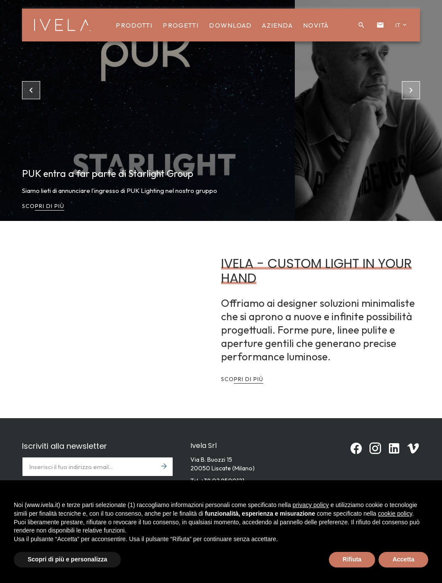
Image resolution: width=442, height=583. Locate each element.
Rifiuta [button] (352, 559)
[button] (361, 25)
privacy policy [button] (311, 504)
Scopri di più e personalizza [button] (67, 559)
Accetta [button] (403, 559)
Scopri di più (43, 205)
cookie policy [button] (395, 513)
